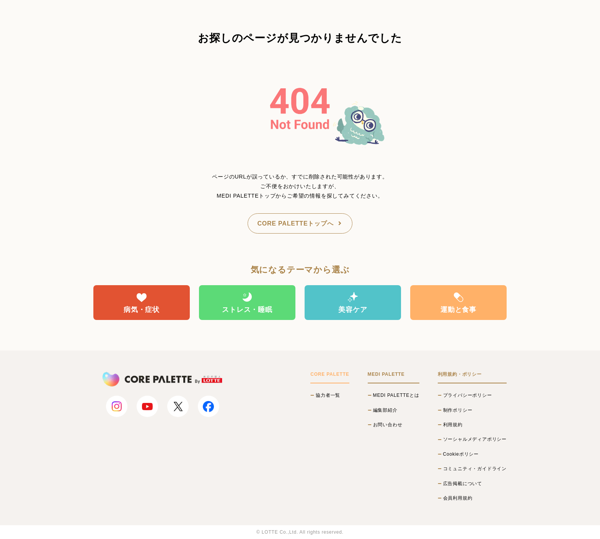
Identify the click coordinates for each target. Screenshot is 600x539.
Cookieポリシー (461, 454)
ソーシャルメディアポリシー (475, 439)
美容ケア (352, 302)
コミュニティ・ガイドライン (475, 468)
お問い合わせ (388, 424)
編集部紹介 (385, 410)
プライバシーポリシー (467, 395)
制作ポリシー (458, 410)
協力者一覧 (328, 395)
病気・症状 (142, 302)
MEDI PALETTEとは (396, 395)
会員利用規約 (458, 498)
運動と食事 (458, 302)
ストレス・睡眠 (247, 302)
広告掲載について (462, 483)
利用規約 (453, 424)
